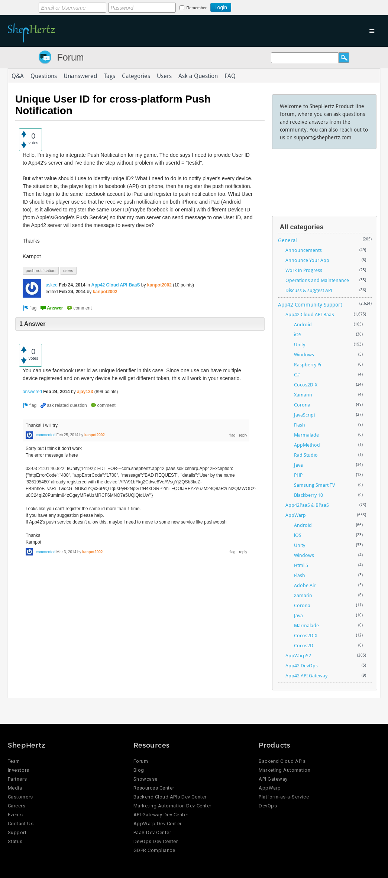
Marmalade (306, 434)
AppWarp (295, 515)
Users (164, 76)
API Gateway (273, 779)
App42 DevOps (301, 665)
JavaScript (304, 414)
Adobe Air (305, 585)
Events (15, 814)
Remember (196, 8)
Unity (299, 344)
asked (52, 285)
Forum (70, 57)
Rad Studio (306, 454)
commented (45, 435)
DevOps (268, 806)
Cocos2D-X (305, 384)
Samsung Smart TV (314, 485)
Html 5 (301, 565)
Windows (304, 354)
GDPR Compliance (154, 850)
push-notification (40, 270)
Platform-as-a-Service (284, 797)
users (68, 270)
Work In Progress (303, 270)
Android (303, 324)
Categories (136, 76)
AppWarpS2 (298, 655)
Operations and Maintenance (317, 280)
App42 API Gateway (306, 675)
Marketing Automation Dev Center (172, 806)
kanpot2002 (159, 285)
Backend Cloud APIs (282, 761)
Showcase (145, 779)
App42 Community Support (310, 304)
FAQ (230, 76)
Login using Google (250, 6)
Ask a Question (198, 76)
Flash (299, 424)
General (287, 240)
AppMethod (307, 444)
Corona (302, 404)
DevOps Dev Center (155, 841)
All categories (302, 227)
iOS (297, 334)
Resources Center (153, 788)
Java (298, 464)
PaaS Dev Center (152, 832)
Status (15, 841)
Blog (138, 770)
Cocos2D (303, 645)
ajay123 (85, 391)
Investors (18, 770)
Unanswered (80, 76)
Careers (17, 806)
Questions (43, 76)
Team (14, 761)
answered (32, 391)
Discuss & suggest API (308, 290)
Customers (20, 797)
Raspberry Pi (307, 364)
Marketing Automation (284, 770)
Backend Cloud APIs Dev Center (170, 797)
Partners (17, 779)
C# (297, 374)
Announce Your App (307, 260)
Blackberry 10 (308, 495)
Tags (109, 76)
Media (15, 788)
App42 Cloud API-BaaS (115, 285)
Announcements (303, 250)
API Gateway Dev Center (160, 814)
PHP (298, 475)
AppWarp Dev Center (157, 823)
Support (17, 832)
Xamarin (303, 394)
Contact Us (20, 823)
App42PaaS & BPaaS (307, 505)
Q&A (18, 76)
